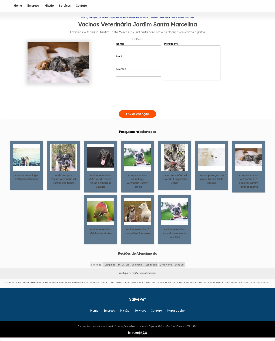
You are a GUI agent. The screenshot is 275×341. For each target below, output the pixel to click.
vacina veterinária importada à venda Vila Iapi (174, 233)
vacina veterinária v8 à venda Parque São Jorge (174, 179)
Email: (138, 59)
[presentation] (137, 106)
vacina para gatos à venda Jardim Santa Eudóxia (212, 179)
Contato (81, 5)
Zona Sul (179, 264)
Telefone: (138, 72)
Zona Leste (151, 264)
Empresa (33, 5)
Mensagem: (192, 61)
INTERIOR (123, 264)
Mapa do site (176, 310)
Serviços (65, 5)
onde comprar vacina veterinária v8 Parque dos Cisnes (63, 179)
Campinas (110, 264)
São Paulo (137, 264)
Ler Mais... (137, 39)
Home (18, 5)
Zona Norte (166, 264)
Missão (49, 5)
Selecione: (96, 264)
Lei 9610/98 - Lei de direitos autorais (254, 282)
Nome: (138, 46)
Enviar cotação (137, 114)
